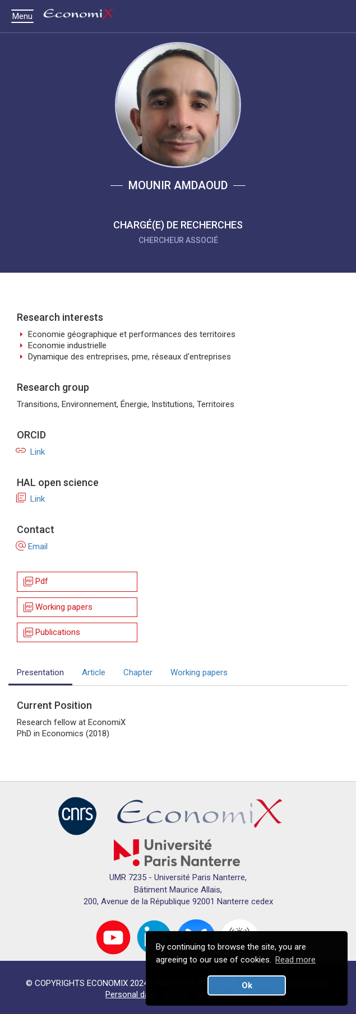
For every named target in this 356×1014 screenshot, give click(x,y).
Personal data (130, 994)
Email (32, 546)
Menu (25, 16)
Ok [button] (247, 985)
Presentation (40, 672)
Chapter (137, 672)
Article (93, 672)
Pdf (35, 582)
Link (31, 452)
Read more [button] (295, 960)
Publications (51, 632)
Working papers (57, 607)
